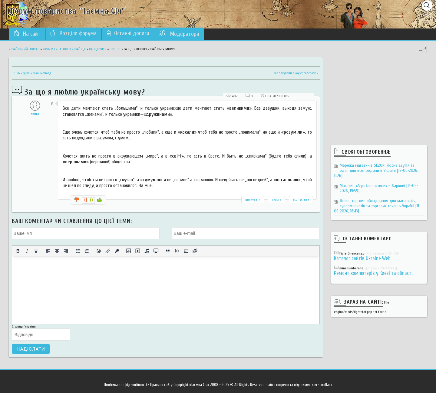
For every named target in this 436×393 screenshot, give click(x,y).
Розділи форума (73, 33)
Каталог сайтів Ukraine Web (362, 258)
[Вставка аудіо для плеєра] (146, 250)
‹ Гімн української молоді (32, 73)
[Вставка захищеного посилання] (116, 250)
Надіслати (31, 349)
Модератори (179, 33)
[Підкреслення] (36, 250)
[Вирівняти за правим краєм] (66, 250)
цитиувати (252, 199)
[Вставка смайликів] (98, 250)
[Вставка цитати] (167, 250)
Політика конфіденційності (125, 384)
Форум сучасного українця (64, 49)
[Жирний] (17, 250)
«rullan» (326, 384)
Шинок (115, 49)
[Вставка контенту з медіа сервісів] (155, 250)
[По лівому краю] (47, 250)
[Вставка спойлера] (185, 250)
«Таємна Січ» (199, 384)
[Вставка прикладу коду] (176, 250)
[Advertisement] (379, 95)
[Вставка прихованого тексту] (195, 250)
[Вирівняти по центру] (56, 250)
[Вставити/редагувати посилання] (107, 250)
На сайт (27, 33)
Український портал (24, 49)
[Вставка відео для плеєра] (137, 250)
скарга (276, 199)
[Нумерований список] (86, 250)
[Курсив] (26, 250)
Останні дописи (127, 33)
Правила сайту (161, 384)
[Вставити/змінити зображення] (128, 250)
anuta (35, 114)
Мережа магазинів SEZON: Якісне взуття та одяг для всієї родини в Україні (376, 170)
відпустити (301, 199)
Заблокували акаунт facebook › (296, 73)
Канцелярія (97, 49)
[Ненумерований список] (77, 250)
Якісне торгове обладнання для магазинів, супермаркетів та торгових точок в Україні (377, 206)
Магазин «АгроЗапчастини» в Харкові (379, 188)
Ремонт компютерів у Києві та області (373, 273)
